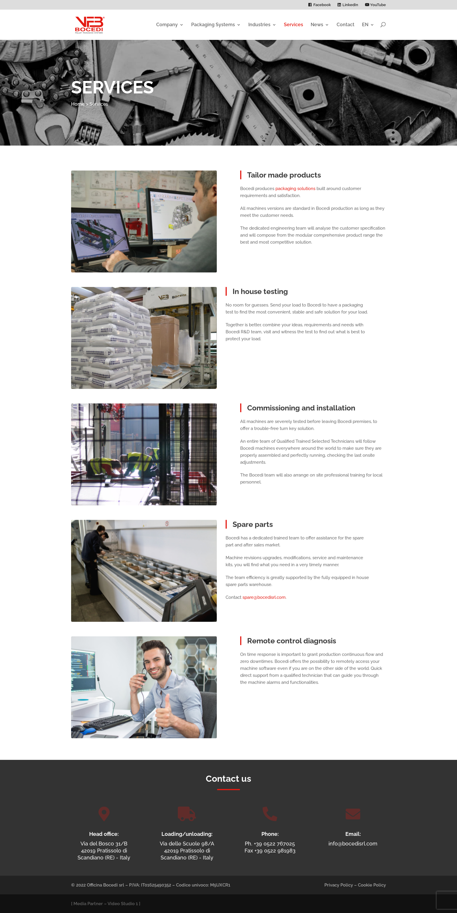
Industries (259, 24)
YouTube (375, 5)
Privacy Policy (338, 885)
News (317, 24)
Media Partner (88, 903)
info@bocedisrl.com (352, 844)
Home (78, 104)
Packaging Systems (213, 24)
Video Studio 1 (123, 903)
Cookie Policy (372, 885)
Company (167, 24)
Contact (345, 24)
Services (293, 24)
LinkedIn (350, 5)
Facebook (322, 5)
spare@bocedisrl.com (264, 608)
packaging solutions (295, 199)
